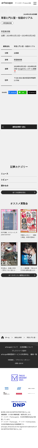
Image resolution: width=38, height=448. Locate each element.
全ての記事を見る (19, 192)
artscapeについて (11, 347)
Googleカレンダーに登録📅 (25, 70)
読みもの (4, 186)
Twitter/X (33, 92)
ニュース (4, 174)
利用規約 (11, 360)
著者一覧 (34, 354)
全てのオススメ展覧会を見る (19, 275)
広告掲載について (26, 347)
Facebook (13, 92)
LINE (23, 92)
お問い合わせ (19, 363)
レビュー (4, 180)
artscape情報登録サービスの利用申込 (14, 354)
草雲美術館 (8, 23)
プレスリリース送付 (19, 350)
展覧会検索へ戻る (19, 127)
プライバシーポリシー (23, 360)
